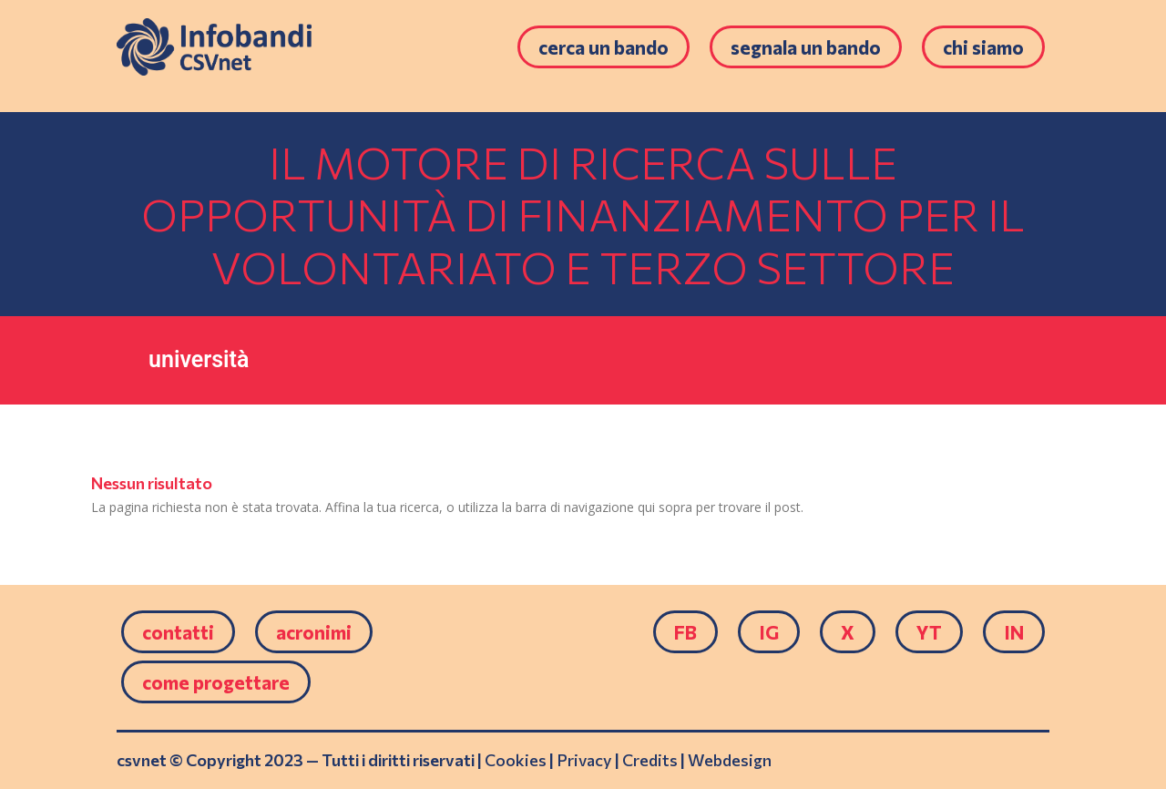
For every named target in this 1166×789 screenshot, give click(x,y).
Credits (650, 760)
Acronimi (314, 631)
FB (685, 631)
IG (769, 631)
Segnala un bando (806, 47)
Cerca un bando (603, 47)
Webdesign (730, 760)
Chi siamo (983, 47)
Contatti (178, 631)
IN (1014, 631)
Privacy (584, 760)
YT (929, 631)
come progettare (216, 682)
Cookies (516, 760)
